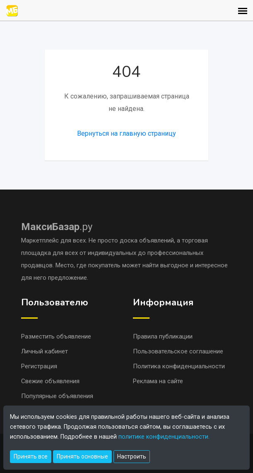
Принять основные (82, 456)
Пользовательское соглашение (178, 351)
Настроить (131, 456)
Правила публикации (163, 336)
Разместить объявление (56, 336)
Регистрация (39, 366)
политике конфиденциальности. (164, 436)
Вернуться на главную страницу (126, 133)
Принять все (31, 456)
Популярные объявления (57, 396)
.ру (56, 227)
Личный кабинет (44, 351)
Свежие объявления (50, 381)
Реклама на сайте (158, 381)
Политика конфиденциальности (179, 366)
